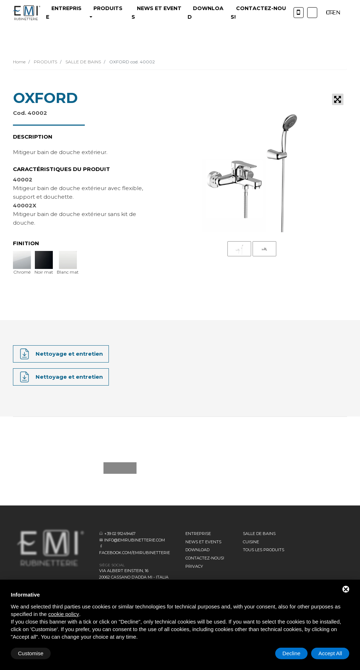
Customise (30, 653)
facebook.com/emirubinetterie (134, 552)
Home (19, 61)
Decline (291, 653)
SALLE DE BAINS (82, 61)
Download (197, 549)
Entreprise (198, 533)
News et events (203, 541)
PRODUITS (45, 61)
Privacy (194, 566)
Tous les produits (263, 549)
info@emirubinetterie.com (134, 540)
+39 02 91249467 (119, 533)
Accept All (330, 653)
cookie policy (63, 614)
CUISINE (251, 541)
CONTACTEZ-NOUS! (204, 558)
